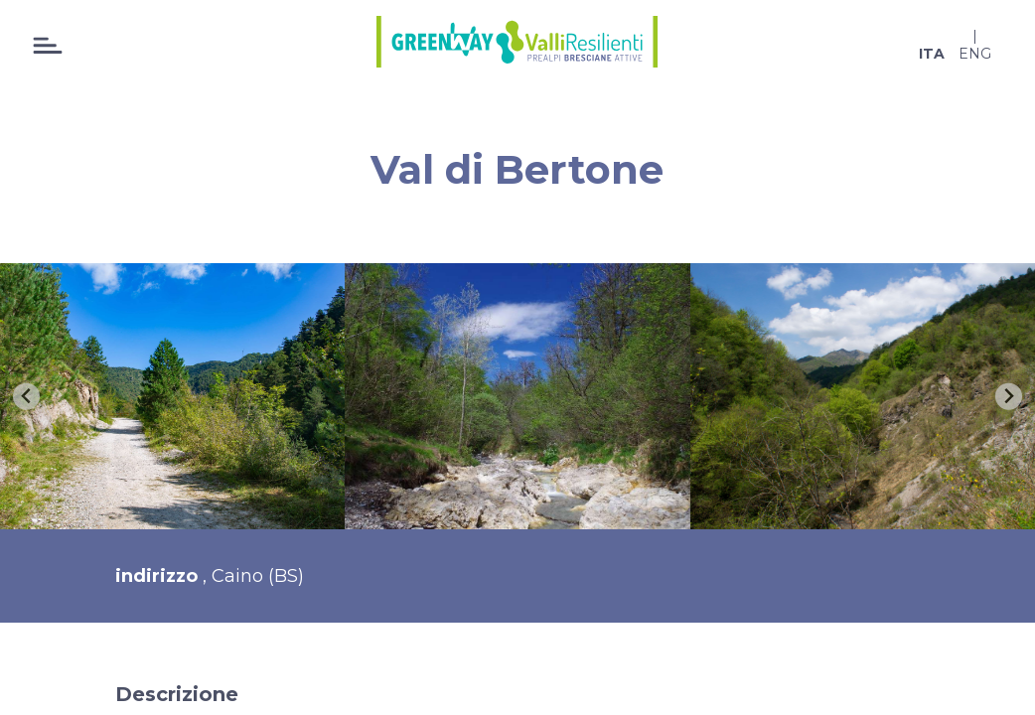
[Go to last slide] (26, 396)
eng (975, 54)
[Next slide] (1008, 396)
